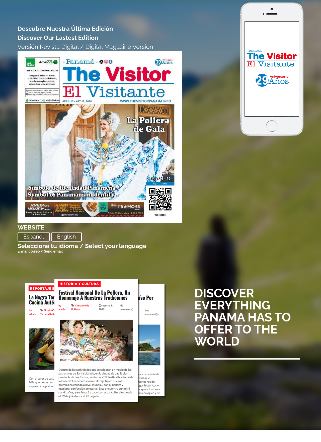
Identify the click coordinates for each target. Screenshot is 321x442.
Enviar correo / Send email (40, 251)
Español (33, 236)
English (66, 236)
